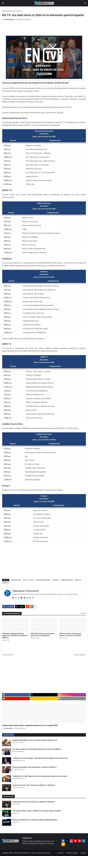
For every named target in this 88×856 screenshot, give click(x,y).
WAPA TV (7, 190)
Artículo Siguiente (79, 655)
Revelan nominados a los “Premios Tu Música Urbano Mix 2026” (34, 820)
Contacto (83, 853)
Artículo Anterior (8, 655)
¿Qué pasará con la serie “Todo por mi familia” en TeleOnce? (33, 785)
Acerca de (60, 853)
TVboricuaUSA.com (24, 853)
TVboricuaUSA (32, 591)
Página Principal (6, 11)
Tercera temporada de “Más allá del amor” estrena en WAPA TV (34, 767)
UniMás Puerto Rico (12, 424)
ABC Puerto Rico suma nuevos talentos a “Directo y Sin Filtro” (70, 634)
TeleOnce (7, 258)
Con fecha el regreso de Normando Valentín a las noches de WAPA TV (36, 749)
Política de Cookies (72, 853)
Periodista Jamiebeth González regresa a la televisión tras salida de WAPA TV (14, 636)
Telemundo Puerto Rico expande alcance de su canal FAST (30, 725)
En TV (25, 580)
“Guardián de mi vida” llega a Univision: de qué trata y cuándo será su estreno (39, 776)
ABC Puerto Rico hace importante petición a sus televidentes (42, 634)
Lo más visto (8, 735)
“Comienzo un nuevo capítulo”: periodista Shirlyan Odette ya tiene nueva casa (39, 758)
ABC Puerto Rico (17, 11)
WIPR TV (6, 344)
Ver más (83, 613)
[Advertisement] (40, 28)
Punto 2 (6, 485)
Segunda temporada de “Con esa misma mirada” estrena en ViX (34, 740)
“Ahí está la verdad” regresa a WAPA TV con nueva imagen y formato (36, 811)
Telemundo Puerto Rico (14, 118)
